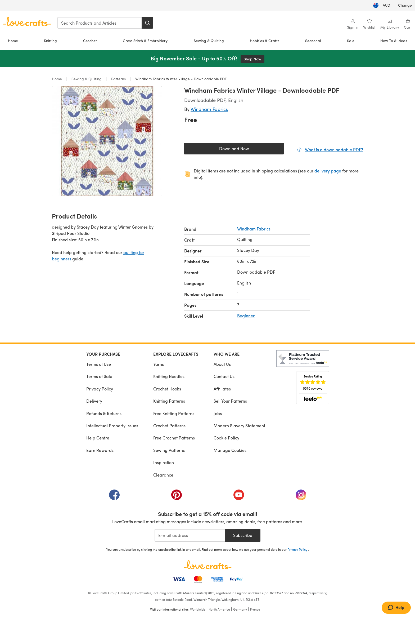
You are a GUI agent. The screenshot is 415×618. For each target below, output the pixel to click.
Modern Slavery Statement (239, 425)
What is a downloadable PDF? (334, 149)
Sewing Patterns (169, 450)
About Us (222, 364)
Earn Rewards (100, 450)
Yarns (158, 364)
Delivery (94, 401)
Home (13, 40)
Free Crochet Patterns (174, 438)
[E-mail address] (190, 535)
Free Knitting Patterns (173, 413)
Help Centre (97, 438)
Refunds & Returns (103, 413)
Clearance (163, 475)
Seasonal (313, 40)
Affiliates (222, 389)
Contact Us (224, 376)
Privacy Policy (99, 389)
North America (219, 609)
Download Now (246, 150)
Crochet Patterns (169, 425)
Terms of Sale (99, 376)
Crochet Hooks (167, 389)
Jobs (218, 413)
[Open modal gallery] (107, 141)
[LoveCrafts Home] (207, 564)
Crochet (90, 40)
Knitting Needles (168, 376)
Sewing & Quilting (209, 40)
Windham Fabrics (209, 109)
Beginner (246, 315)
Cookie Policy (226, 438)
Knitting (50, 40)
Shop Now (254, 58)
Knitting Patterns (169, 401)
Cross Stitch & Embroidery (145, 40)
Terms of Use (98, 364)
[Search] (147, 23)
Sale (350, 40)
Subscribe (242, 535)
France (255, 609)
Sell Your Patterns (230, 401)
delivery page (328, 171)
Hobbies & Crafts (264, 40)
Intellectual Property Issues (112, 425)
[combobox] (99, 23)
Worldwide (197, 609)
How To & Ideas (393, 40)
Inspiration (163, 462)
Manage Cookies (230, 450)
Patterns (118, 78)
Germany (240, 609)
